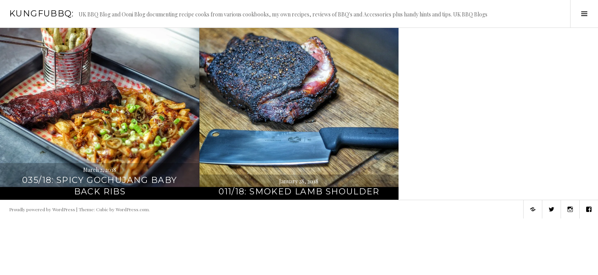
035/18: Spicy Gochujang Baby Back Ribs (99, 186)
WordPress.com (132, 209)
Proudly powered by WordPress (42, 209)
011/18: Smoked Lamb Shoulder (299, 191)
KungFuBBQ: (41, 13)
